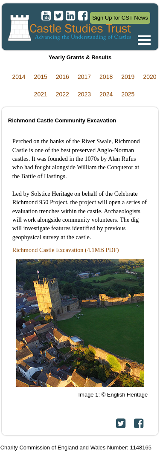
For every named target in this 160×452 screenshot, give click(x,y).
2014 (18, 76)
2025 (127, 94)
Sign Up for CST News (120, 17)
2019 (127, 76)
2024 (106, 94)
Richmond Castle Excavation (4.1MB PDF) (65, 249)
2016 (62, 76)
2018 (106, 76)
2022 (62, 94)
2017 (84, 76)
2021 (40, 94)
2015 (40, 76)
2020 (149, 76)
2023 (84, 94)
